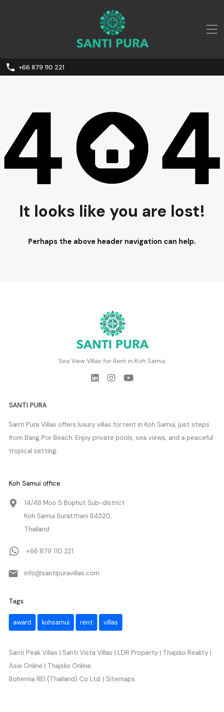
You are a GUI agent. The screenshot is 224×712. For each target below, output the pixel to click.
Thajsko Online (69, 665)
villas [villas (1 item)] (110, 622)
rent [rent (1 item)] (86, 622)
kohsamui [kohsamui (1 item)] (56, 622)
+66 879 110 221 (41, 67)
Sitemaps (120, 679)
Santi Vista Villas (87, 652)
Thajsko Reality (185, 652)
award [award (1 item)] (22, 622)
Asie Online (26, 665)
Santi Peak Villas (33, 652)
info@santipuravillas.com (61, 573)
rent (129, 424)
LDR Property (138, 652)
